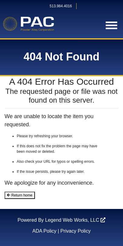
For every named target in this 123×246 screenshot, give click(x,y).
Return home (19, 195)
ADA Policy (44, 231)
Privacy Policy (75, 231)
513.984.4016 (61, 6)
